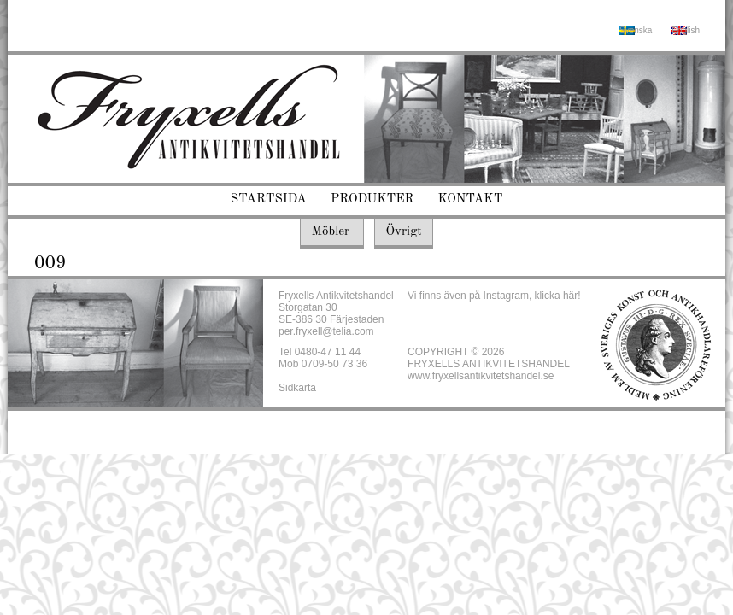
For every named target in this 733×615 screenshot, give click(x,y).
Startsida (269, 199)
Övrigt (403, 232)
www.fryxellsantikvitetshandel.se (481, 376)
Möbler (330, 232)
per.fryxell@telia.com (326, 331)
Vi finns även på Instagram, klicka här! (494, 296)
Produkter (372, 199)
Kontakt (470, 199)
